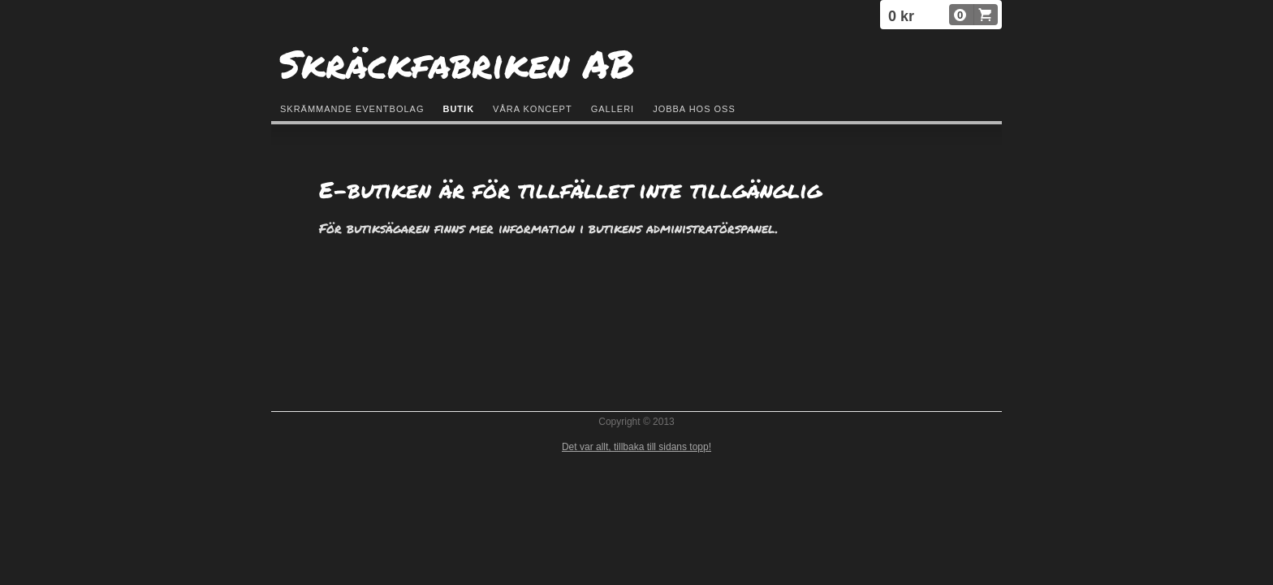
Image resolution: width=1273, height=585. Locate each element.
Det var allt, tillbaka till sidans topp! (636, 447)
